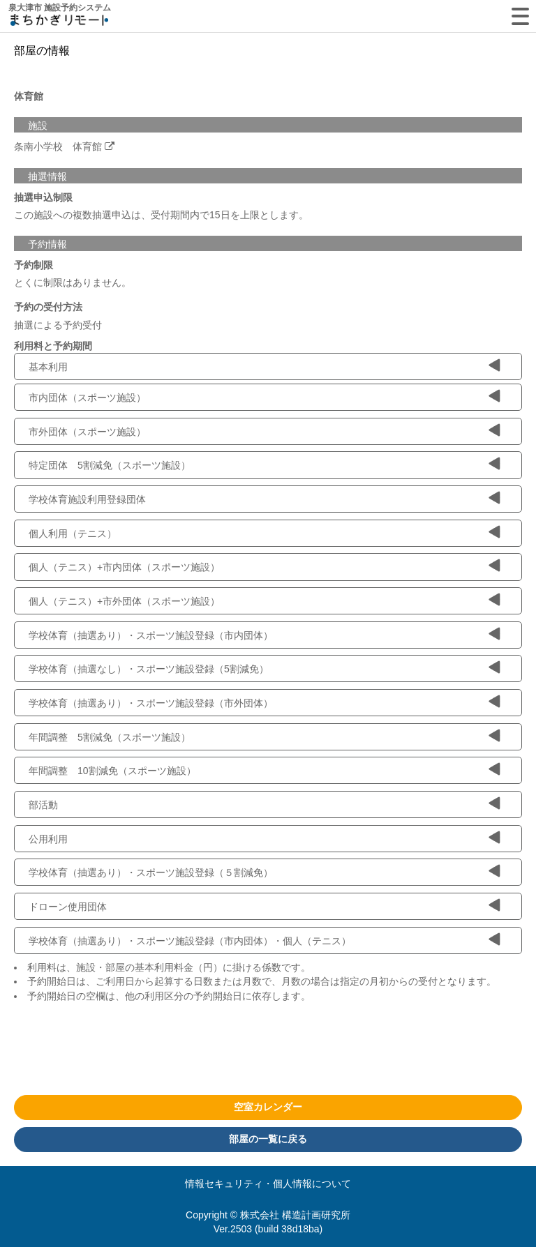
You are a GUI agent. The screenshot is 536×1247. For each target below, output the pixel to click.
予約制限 (33, 265)
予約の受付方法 (48, 306)
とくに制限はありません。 (72, 282)
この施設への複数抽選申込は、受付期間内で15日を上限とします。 (161, 214)
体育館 (28, 96)
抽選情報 (47, 176)
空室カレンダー (268, 1106)
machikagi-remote (59, 22)
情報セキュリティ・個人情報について (268, 1183)
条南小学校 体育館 (58, 146)
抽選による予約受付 (58, 325)
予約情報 (47, 244)
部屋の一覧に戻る (268, 1138)
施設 (37, 125)
